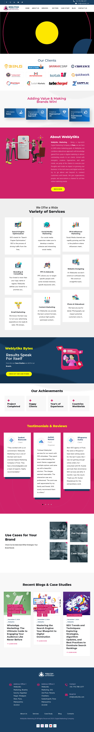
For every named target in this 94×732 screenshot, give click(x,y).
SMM (23, 612)
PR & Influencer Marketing (75, 233)
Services (36, 714)
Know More (58, 189)
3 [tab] (48, 504)
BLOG (74, 8)
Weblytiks (11, 622)
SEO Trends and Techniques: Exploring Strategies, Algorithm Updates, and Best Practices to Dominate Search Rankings (76, 637)
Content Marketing (47, 307)
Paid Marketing (14, 612)
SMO (9, 615)
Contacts (70, 714)
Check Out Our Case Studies (19, 374)
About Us (23, 714)
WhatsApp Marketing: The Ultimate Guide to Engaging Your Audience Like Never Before (17, 632)
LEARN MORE (12, 644)
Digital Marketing (15, 606)
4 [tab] (51, 504)
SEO (53, 612)
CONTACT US (82, 8)
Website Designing (76, 269)
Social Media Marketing (47, 233)
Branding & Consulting (18, 273)
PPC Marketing (43, 612)
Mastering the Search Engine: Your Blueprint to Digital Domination (46, 631)
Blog (60, 714)
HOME (27, 8)
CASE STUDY (65, 8)
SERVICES (45, 8)
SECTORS (55, 8)
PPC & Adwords (47, 272)
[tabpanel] (17, 457)
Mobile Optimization (45, 609)
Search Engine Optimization (18, 233)
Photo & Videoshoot (75, 304)
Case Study (48, 714)
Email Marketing (18, 312)
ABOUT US (35, 8)
